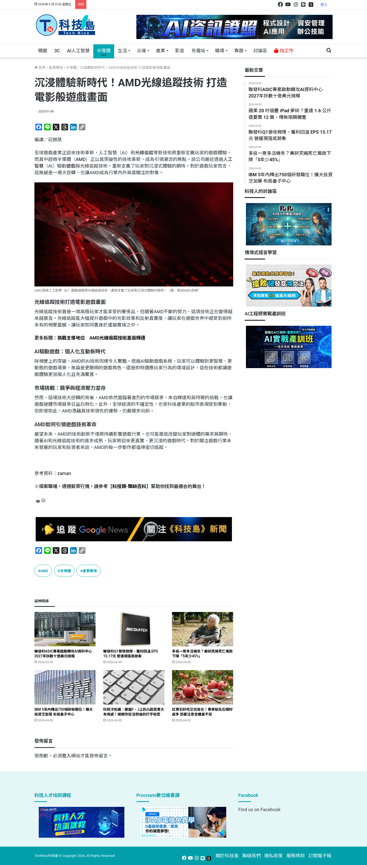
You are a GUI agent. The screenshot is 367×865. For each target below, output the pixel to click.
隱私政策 (273, 855)
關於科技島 (227, 855)
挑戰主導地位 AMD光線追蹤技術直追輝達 (101, 338)
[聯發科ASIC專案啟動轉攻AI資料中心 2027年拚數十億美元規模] (65, 629)
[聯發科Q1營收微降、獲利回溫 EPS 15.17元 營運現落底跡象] (133, 629)
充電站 (198, 50)
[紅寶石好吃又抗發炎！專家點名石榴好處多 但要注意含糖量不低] (202, 687)
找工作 (283, 50)
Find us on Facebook (259, 809)
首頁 (40, 68)
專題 (238, 50)
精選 (42, 50)
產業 (160, 50)
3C (57, 50)
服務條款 (295, 855)
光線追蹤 (144, 152)
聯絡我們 (251, 855)
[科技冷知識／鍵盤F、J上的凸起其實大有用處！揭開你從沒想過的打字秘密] (133, 687)
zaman (64, 473)
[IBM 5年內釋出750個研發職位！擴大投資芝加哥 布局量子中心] (65, 687)
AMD (81, 159)
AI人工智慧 (78, 50)
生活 (122, 50)
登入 (323, 5)
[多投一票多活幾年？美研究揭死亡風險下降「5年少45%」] (202, 629)
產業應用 (56, 68)
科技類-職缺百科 (129, 486)
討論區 (260, 50)
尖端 (141, 50)
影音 (179, 50)
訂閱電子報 (319, 855)
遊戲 (70, 166)
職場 (219, 50)
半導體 (104, 50)
